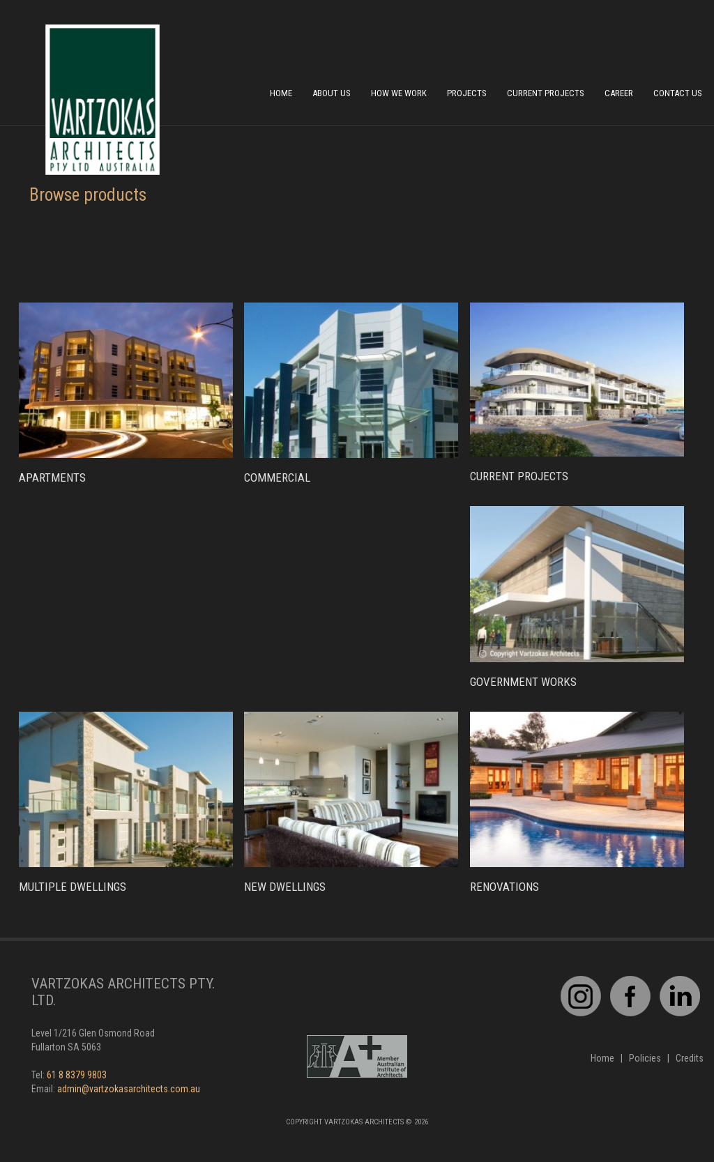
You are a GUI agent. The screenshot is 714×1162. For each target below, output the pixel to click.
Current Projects (545, 93)
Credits (690, 1058)
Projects (467, 93)
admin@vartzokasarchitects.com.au (128, 1088)
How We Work (399, 93)
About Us (331, 93)
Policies (645, 1058)
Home (281, 93)
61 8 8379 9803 (77, 1074)
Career (619, 93)
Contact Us (677, 93)
